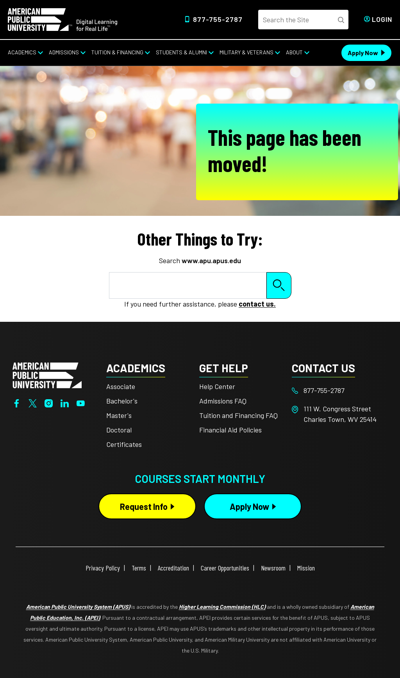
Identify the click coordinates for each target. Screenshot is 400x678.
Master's (119, 415)
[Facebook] (16, 402)
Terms (139, 567)
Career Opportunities (225, 567)
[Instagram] (49, 402)
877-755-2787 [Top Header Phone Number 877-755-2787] (218, 19)
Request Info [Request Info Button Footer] (144, 506)
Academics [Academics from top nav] (22, 52)
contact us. (257, 304)
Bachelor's (122, 400)
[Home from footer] (47, 374)
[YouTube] (81, 402)
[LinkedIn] (65, 402)
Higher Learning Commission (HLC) (222, 606)
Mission (306, 567)
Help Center (217, 386)
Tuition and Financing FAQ (238, 415)
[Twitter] (33, 402)
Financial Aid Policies (230, 429)
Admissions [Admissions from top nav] (64, 52)
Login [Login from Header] (382, 19)
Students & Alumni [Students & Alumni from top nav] (181, 52)
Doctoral (119, 429)
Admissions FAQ (222, 400)
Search (278, 285)
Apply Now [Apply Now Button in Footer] (249, 506)
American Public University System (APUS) (78, 606)
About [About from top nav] (294, 52)
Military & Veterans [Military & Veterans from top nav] (246, 52)
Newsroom (273, 567)
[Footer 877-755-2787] (338, 390)
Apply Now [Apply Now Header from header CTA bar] (363, 52)
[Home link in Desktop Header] (62, 18)
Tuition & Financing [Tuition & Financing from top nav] (117, 52)
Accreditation (173, 567)
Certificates (124, 444)
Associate (120, 386)
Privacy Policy (103, 567)
